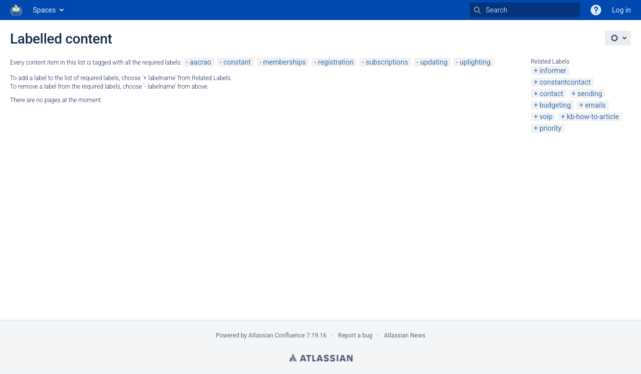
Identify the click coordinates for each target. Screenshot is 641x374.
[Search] (477, 10)
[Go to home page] (16, 10)
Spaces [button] (44, 10)
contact (551, 94)
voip (545, 117)
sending (589, 94)
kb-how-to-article (593, 117)
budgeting (554, 105)
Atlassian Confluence (276, 335)
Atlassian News (404, 335)
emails (595, 105)
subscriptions (387, 62)
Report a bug (355, 335)
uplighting (475, 62)
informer (552, 71)
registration (336, 62)
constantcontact (564, 82)
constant (237, 62)
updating (434, 62)
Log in (621, 10)
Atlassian (321, 357)
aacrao (200, 62)
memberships (284, 62)
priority (550, 128)
